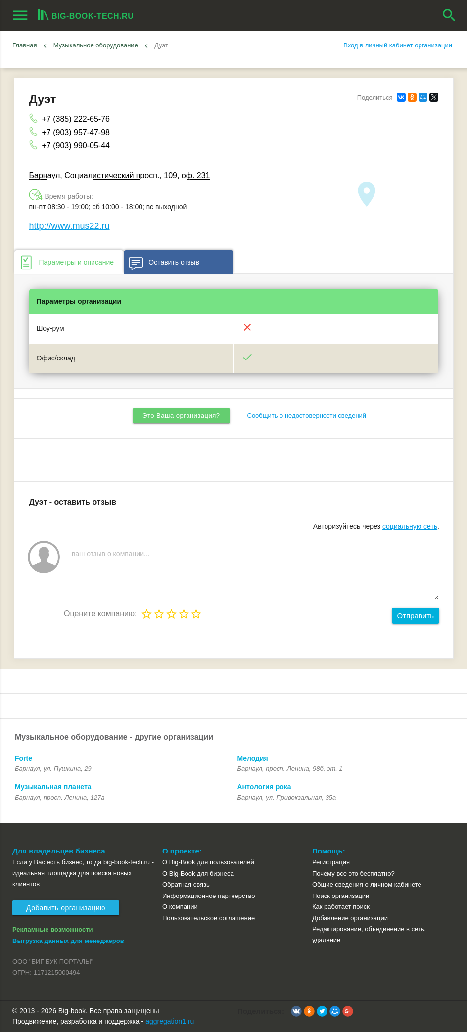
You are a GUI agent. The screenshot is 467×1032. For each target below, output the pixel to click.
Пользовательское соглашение (208, 918)
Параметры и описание (66, 262)
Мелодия (252, 758)
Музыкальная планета (53, 787)
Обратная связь (186, 884)
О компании (180, 906)
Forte (23, 758)
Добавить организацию (65, 908)
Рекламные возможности (52, 929)
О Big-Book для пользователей (208, 862)
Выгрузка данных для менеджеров (68, 940)
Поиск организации (340, 895)
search (449, 15)
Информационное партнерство (208, 895)
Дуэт (161, 45)
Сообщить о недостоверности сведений (307, 415)
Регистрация (331, 862)
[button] (296, 1011)
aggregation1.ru (169, 1021)
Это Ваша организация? (181, 415)
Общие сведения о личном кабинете (366, 884)
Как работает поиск (341, 906)
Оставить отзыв (163, 262)
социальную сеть (409, 526)
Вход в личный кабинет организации (397, 45)
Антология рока (264, 787)
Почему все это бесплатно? (353, 873)
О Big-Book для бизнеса (198, 873)
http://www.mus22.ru (69, 226)
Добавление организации (350, 918)
